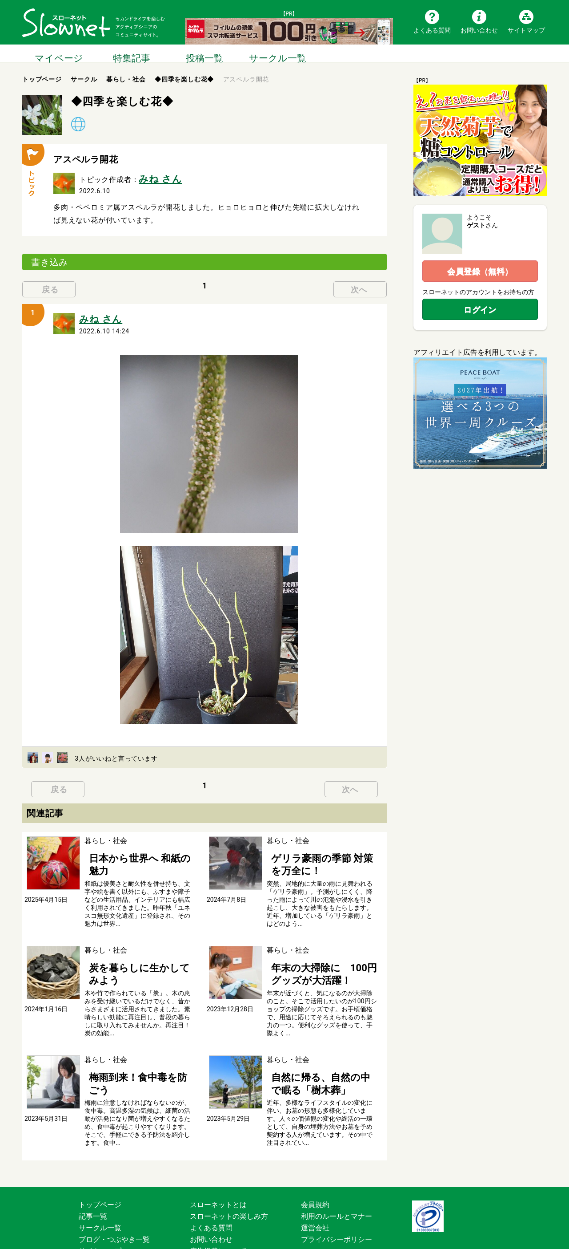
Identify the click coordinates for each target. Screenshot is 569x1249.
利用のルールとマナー (336, 1180)
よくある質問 (432, 30)
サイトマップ (526, 30)
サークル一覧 (277, 53)
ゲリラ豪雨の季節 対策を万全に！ (321, 850)
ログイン (480, 309)
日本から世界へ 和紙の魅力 (128, 850)
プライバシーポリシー (336, 1203)
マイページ (59, 53)
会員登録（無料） (480, 271)
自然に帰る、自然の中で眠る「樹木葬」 (320, 1051)
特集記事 (132, 53)
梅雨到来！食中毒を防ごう (127, 1046)
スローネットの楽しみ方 (229, 1180)
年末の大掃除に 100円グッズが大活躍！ (319, 948)
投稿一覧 (204, 53)
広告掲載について (218, 1215)
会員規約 (315, 1168)
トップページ (100, 1168)
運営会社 (315, 1192)
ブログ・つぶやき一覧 (114, 1203)
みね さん (155, 177)
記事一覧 (93, 1180)
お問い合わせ (479, 30)
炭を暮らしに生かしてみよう (130, 943)
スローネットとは (218, 1168)
